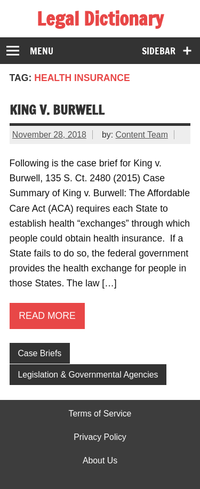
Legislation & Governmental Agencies (88, 374)
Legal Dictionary (100, 18)
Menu (41, 51)
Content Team (142, 134)
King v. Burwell (57, 109)
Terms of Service (100, 414)
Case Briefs (39, 353)
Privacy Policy (100, 437)
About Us (100, 460)
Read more (47, 315)
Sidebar (158, 51)
